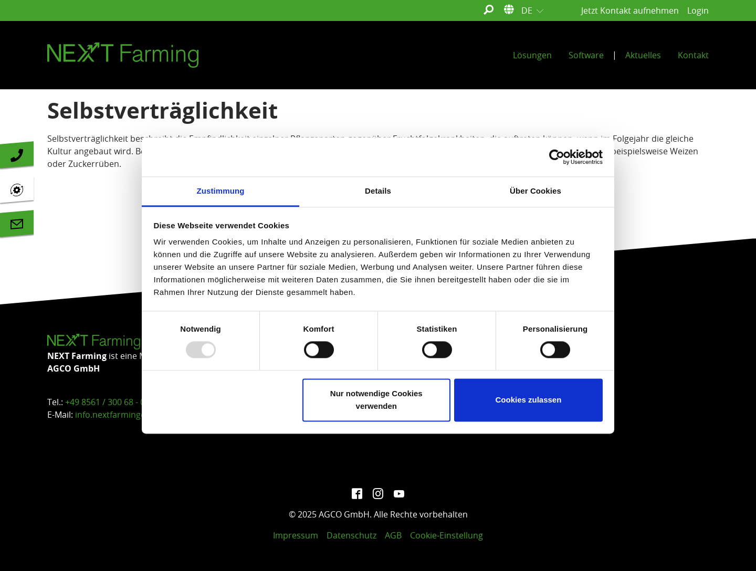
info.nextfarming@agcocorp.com (140, 414)
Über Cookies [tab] (535, 190)
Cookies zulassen (528, 399)
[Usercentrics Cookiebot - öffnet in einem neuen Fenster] (557, 157)
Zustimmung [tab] (221, 190)
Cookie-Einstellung (446, 535)
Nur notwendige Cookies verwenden (376, 399)
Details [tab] (378, 190)
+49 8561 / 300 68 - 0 (105, 402)
